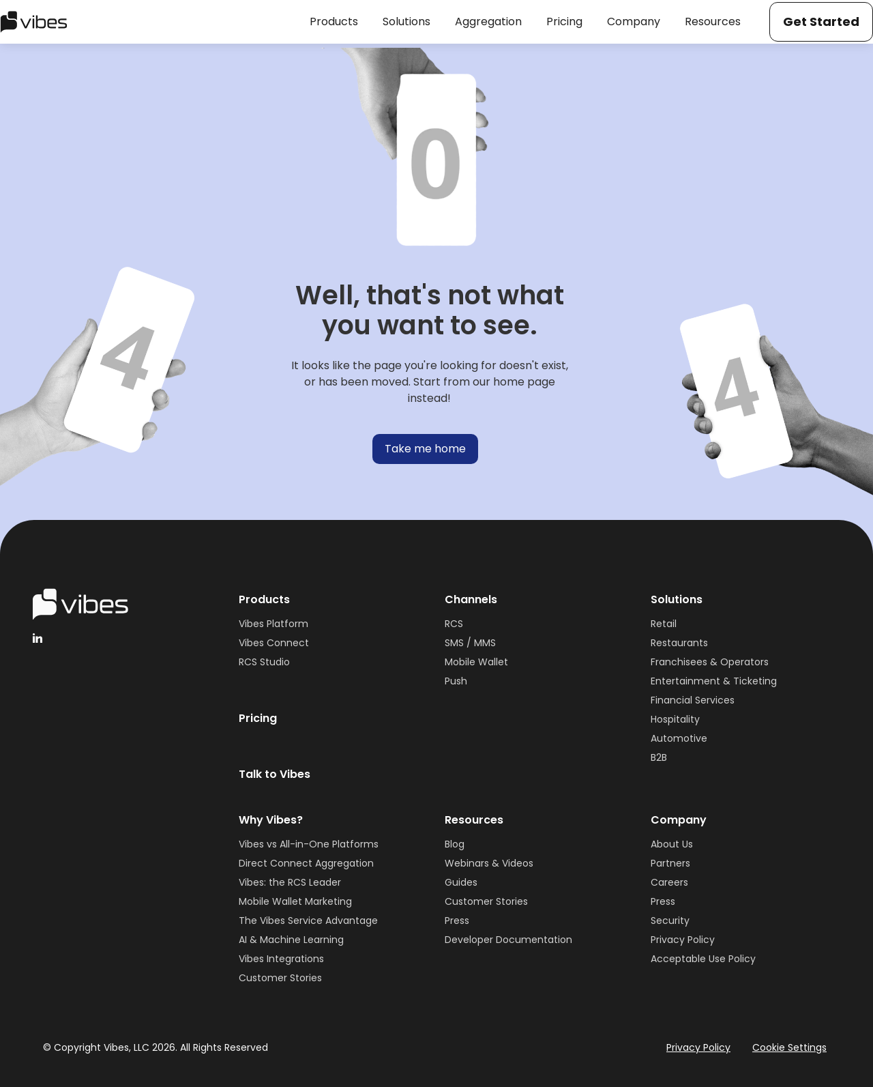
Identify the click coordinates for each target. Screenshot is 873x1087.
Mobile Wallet (476, 662)
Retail (664, 624)
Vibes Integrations (281, 959)
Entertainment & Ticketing (714, 681)
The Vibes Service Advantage (308, 920)
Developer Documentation (508, 939)
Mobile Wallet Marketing (295, 901)
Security (670, 920)
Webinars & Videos (489, 863)
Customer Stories (280, 978)
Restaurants (679, 643)
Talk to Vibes (274, 774)
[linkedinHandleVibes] (37, 638)
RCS (454, 624)
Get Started (821, 21)
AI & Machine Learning (291, 939)
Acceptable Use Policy (703, 959)
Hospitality (675, 719)
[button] (333, 22)
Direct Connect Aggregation (306, 863)
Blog (454, 844)
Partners (670, 863)
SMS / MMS (470, 643)
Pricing (258, 718)
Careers (669, 882)
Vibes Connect (274, 643)
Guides (461, 882)
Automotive (679, 738)
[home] (34, 22)
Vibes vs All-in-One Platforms (309, 844)
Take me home (425, 448)
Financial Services (693, 700)
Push (456, 681)
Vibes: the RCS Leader (290, 882)
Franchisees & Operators (710, 662)
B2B (659, 757)
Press (457, 920)
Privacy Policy (683, 939)
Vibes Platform (273, 624)
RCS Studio (264, 662)
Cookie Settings (789, 1047)
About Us (672, 844)
